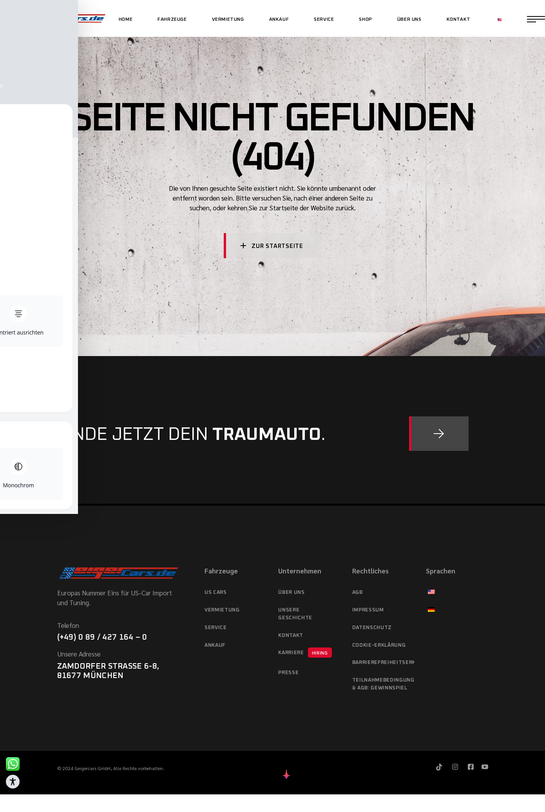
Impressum (368, 610)
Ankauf (215, 645)
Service (216, 627)
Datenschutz (372, 627)
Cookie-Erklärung (379, 645)
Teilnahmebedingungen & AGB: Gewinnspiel (383, 684)
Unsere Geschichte (295, 614)
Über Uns (291, 592)
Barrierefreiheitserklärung (383, 662)
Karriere (304, 652)
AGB (357, 592)
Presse (288, 672)
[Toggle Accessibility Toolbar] (13, 781)
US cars (216, 592)
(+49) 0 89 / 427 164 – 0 (102, 637)
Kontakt (290, 635)
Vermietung (222, 610)
